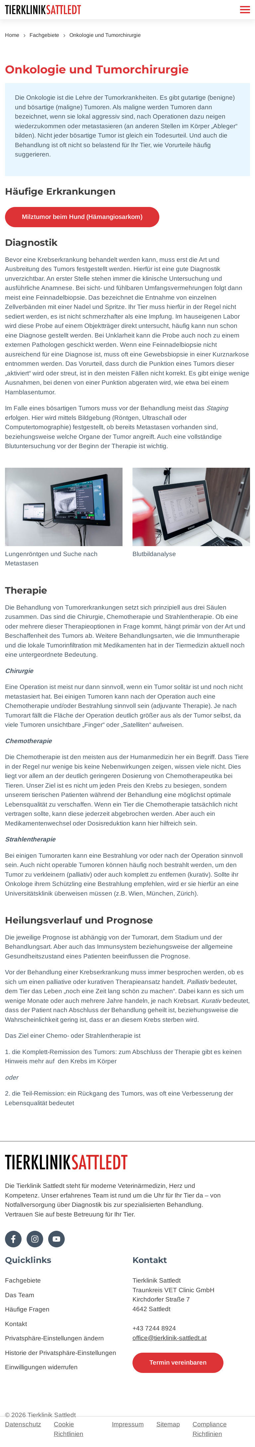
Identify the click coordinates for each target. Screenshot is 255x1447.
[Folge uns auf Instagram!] (35, 1239)
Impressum (128, 1424)
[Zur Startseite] (59, 9)
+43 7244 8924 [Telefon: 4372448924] (154, 1328)
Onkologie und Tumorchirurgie (105, 35)
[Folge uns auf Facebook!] (13, 1239)
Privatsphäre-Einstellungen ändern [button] (54, 1338)
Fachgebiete (44, 35)
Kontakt (16, 1323)
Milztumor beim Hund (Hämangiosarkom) (82, 216)
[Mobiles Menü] (245, 9)
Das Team (19, 1295)
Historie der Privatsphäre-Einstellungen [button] (60, 1352)
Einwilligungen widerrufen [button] (41, 1367)
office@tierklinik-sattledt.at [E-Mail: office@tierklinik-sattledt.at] (169, 1337)
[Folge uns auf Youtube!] (56, 1239)
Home (12, 35)
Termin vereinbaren (178, 1362)
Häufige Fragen (27, 1309)
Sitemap (168, 1424)
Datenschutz (23, 1424)
